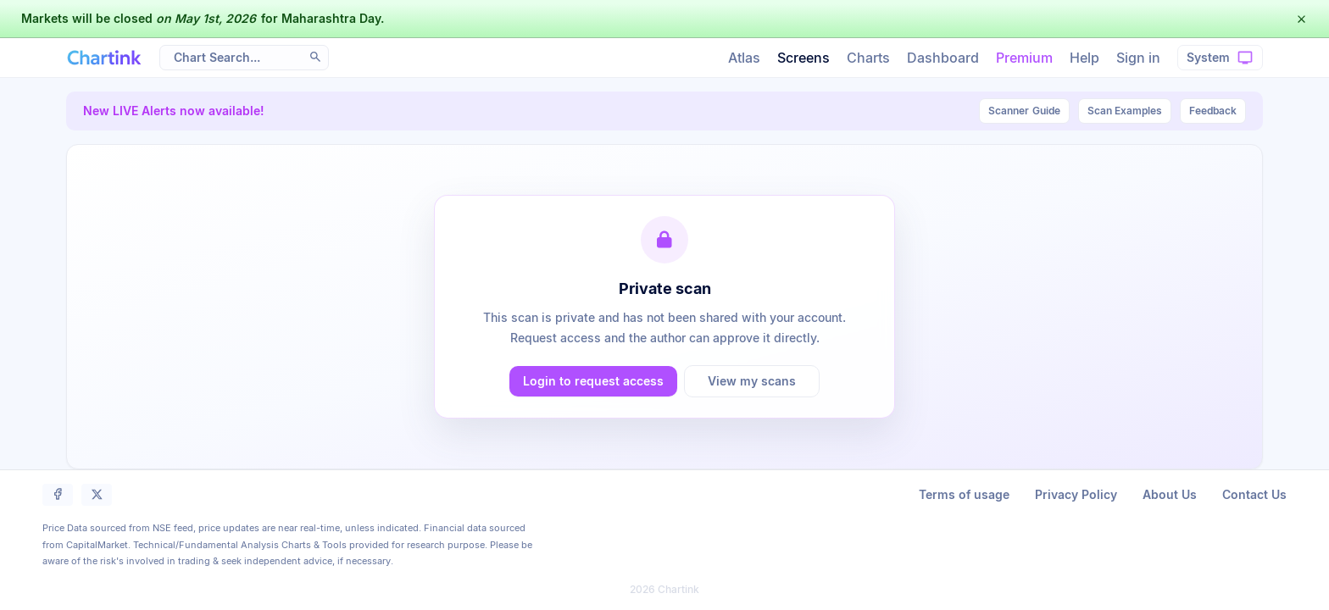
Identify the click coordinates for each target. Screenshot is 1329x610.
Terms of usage (964, 494)
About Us (1170, 494)
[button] (1301, 19)
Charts (868, 57)
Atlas (744, 57)
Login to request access (593, 381)
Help (1084, 57)
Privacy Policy (1076, 494)
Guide (1024, 111)
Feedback (1213, 110)
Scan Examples (1124, 110)
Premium (1024, 57)
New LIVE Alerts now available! (173, 110)
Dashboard (943, 57)
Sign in (1138, 57)
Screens (803, 57)
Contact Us (1254, 494)
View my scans (752, 381)
